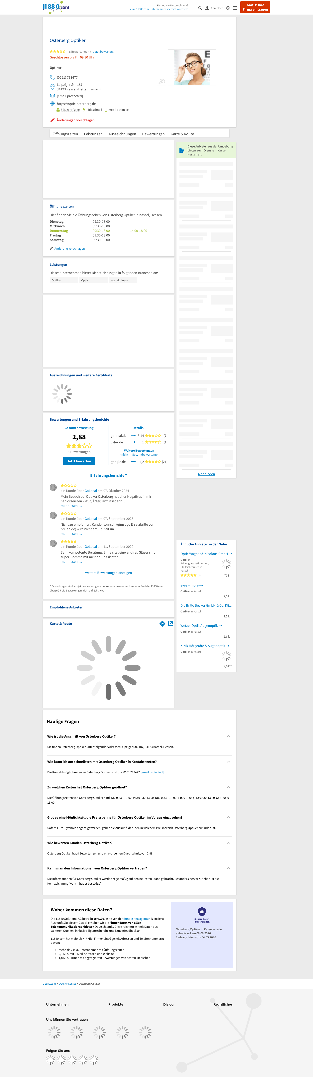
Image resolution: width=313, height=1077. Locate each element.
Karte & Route (182, 133)
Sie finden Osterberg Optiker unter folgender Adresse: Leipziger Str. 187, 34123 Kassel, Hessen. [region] (110, 747)
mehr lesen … (71, 505)
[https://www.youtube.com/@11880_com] (93, 1059)
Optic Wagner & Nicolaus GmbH (204, 553)
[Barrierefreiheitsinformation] (229, 8)
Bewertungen (153, 133)
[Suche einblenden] (201, 8)
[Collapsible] (228, 736)
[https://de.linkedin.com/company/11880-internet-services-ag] (82, 1059)
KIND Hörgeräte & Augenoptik (202, 645)
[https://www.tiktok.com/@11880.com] (72, 1059)
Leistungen (93, 133)
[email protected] (152, 772)
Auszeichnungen (122, 133)
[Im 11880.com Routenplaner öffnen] (162, 623)
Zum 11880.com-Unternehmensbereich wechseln (159, 9)
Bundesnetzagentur (136, 919)
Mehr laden (206, 474)
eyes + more (189, 585)
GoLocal (91, 490)
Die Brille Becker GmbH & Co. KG (204, 605)
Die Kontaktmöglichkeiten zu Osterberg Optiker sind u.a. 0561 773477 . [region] (105, 772)
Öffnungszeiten (65, 133)
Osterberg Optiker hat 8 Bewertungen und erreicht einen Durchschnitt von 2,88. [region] (100, 853)
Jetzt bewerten (79, 461)
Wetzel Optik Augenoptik (199, 625)
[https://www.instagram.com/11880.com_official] (61, 1059)
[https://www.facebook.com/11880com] (50, 1059)
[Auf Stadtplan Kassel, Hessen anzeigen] (170, 623)
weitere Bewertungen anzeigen (108, 572)
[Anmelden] (215, 8)
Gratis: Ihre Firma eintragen (255, 7)
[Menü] (236, 8)
